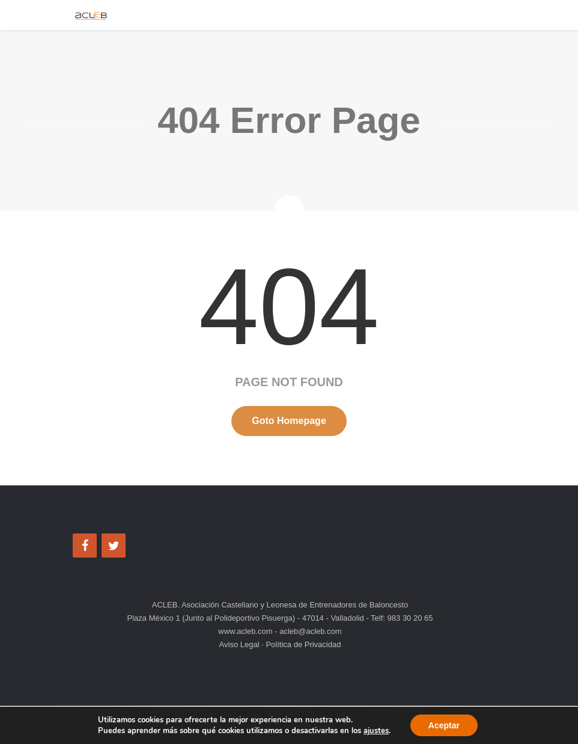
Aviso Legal (240, 644)
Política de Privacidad (302, 644)
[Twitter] (114, 545)
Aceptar (444, 725)
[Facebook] (85, 545)
